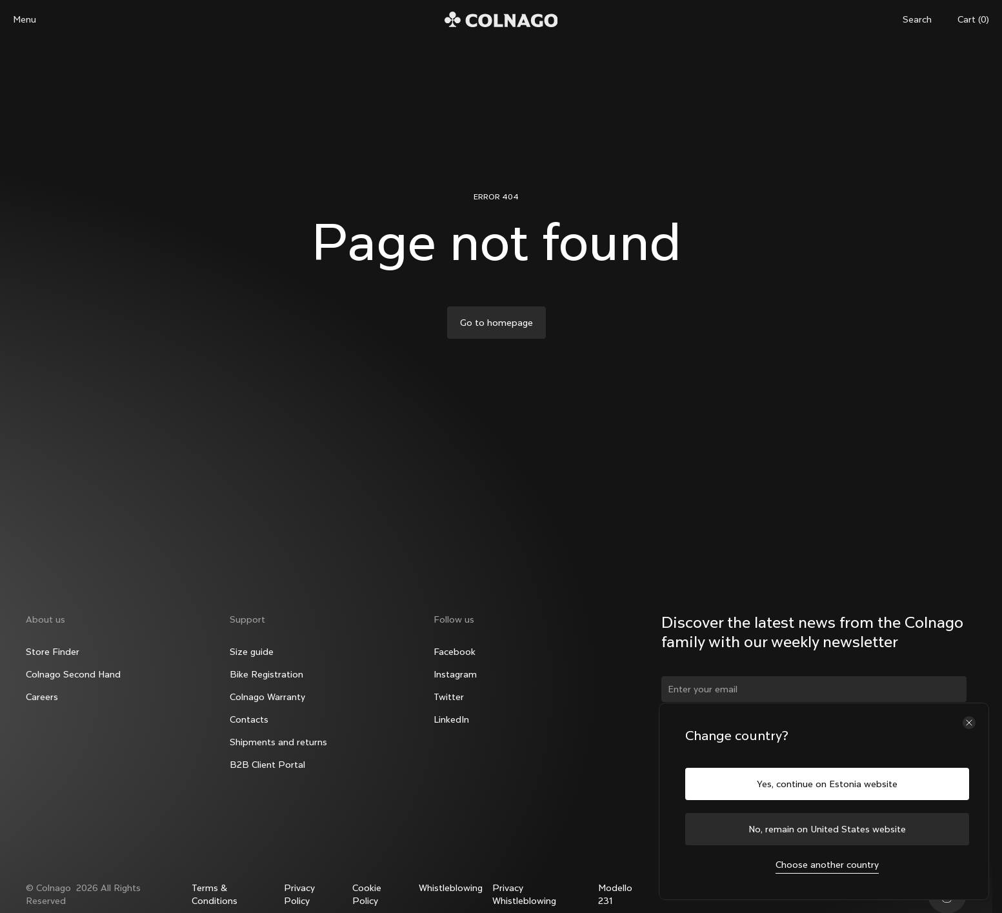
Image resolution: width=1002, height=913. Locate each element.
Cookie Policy (366, 894)
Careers (42, 697)
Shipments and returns (278, 742)
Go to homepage (496, 322)
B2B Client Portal (267, 764)
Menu (24, 19)
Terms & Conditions (214, 894)
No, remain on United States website (827, 829)
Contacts (249, 719)
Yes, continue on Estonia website (827, 784)
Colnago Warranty (267, 697)
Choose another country (827, 864)
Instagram (455, 674)
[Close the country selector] (969, 722)
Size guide (252, 651)
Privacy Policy (299, 894)
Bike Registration (266, 674)
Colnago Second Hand (73, 674)
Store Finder (52, 651)
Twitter (449, 697)
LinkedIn (451, 719)
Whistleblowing (451, 888)
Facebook (455, 651)
